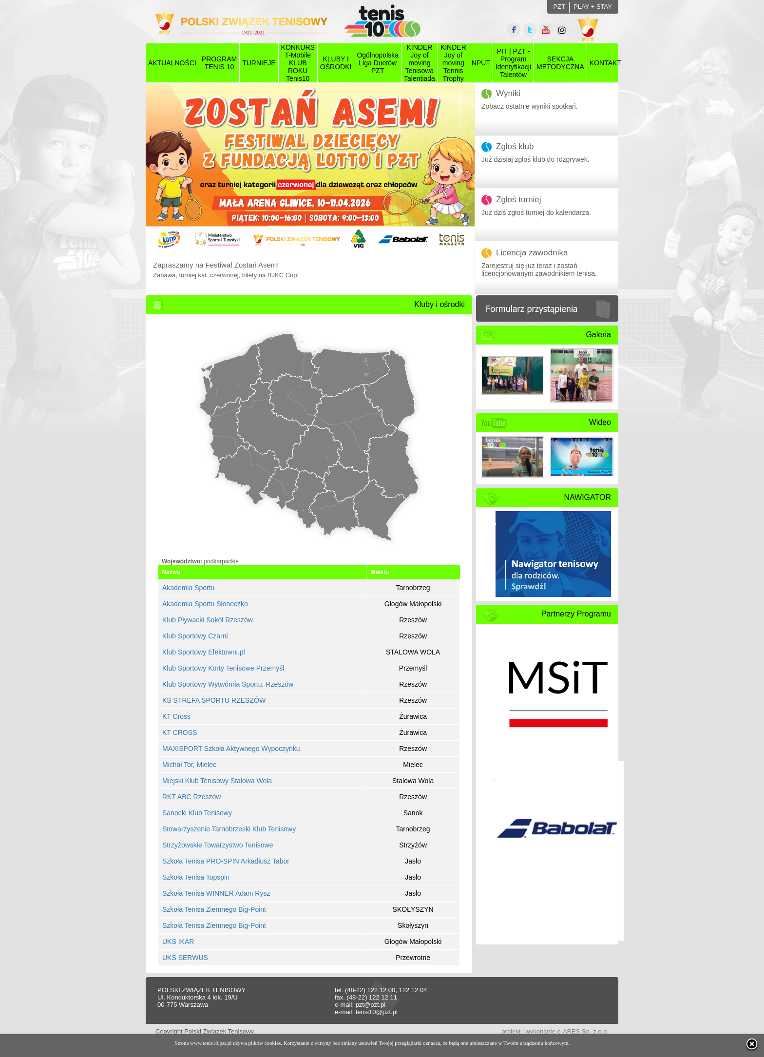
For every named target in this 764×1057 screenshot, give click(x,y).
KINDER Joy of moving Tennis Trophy (453, 62)
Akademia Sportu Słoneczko (205, 604)
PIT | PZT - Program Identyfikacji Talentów (513, 62)
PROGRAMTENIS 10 (219, 63)
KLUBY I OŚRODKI (336, 63)
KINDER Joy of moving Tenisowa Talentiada (419, 62)
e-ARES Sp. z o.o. (583, 1031)
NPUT (481, 63)
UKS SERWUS (185, 957)
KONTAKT (605, 63)
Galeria (598, 334)
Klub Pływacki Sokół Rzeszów (207, 620)
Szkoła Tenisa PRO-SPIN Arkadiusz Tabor (225, 861)
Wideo (600, 422)
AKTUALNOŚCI (172, 63)
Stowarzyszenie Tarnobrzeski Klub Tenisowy (229, 829)
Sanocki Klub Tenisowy (197, 813)
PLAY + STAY (592, 6)
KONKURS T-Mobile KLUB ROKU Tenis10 (298, 62)
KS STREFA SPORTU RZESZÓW (214, 700)
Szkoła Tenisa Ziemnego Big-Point (214, 909)
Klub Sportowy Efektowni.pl (203, 652)
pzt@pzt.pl (371, 1004)
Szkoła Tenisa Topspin (195, 877)
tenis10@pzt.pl (377, 1012)
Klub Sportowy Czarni (195, 636)
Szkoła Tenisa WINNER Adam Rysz (216, 893)
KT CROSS (179, 732)
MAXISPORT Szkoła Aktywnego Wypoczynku (231, 748)
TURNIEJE (258, 63)
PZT (560, 6)
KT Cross (176, 716)
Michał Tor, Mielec (189, 765)
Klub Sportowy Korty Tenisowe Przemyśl (223, 668)
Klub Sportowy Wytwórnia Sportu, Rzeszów (227, 684)
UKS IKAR (178, 941)
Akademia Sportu (188, 588)
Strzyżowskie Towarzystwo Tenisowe (217, 845)
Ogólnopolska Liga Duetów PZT (378, 63)
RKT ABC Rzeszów (191, 797)
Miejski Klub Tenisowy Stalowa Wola (217, 781)
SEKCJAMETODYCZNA (560, 63)
